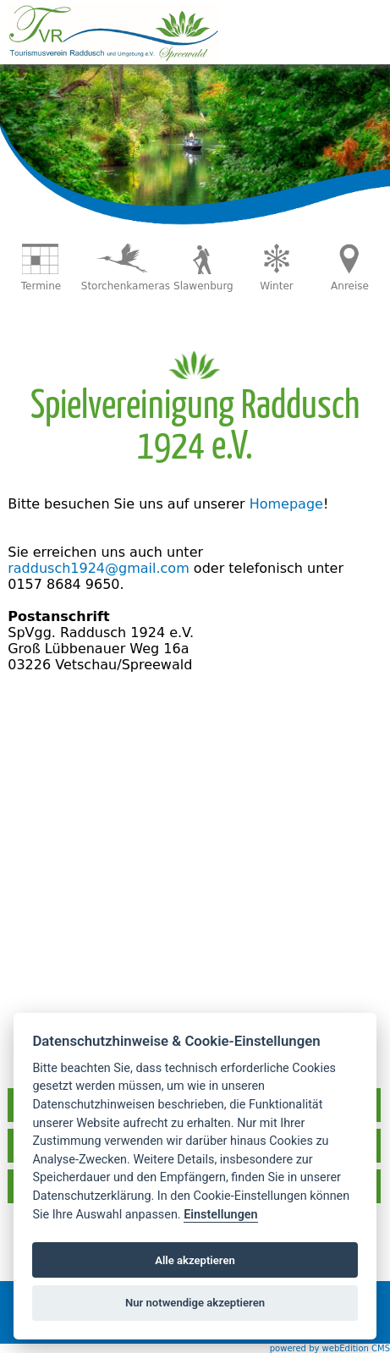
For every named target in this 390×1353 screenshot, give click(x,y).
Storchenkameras (125, 286)
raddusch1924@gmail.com (99, 568)
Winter (277, 286)
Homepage (286, 504)
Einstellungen (220, 1214)
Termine (41, 286)
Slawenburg (203, 286)
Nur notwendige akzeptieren (195, 1302)
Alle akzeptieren (195, 1260)
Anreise (350, 286)
